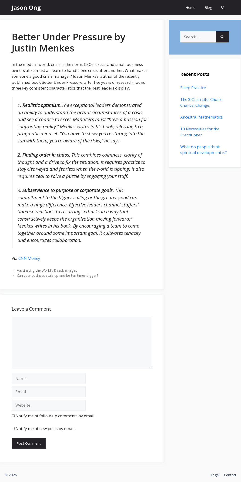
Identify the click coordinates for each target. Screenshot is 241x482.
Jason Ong (26, 7)
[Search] (222, 36)
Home (190, 7)
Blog (208, 7)
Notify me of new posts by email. (46, 428)
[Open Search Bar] (223, 7)
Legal (215, 474)
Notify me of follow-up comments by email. (55, 415)
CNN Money (29, 258)
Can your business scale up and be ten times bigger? (57, 275)
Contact (230, 474)
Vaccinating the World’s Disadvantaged (47, 270)
